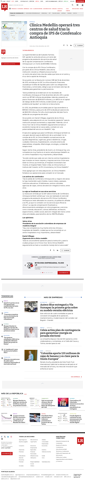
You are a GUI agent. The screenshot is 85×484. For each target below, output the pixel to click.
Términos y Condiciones (62, 451)
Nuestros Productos (61, 445)
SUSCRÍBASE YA (63, 272)
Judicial (43, 413)
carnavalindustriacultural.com (26, 476)
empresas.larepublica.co (33, 474)
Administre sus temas (8, 63)
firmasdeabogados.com (47, 474)
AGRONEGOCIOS (47, 8)
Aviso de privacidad (61, 449)
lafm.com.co (67, 476)
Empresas (21, 449)
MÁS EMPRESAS (75, 376)
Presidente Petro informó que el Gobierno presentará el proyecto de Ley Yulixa (47, 420)
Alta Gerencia (34, 439)
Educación (6, 335)
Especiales (33, 449)
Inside (43, 455)
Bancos (6, 301)
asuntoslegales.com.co (7, 474)
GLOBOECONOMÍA (37, 8)
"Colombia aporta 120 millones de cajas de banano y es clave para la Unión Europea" (60, 356)
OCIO (31, 8)
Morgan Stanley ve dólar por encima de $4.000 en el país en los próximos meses (11, 328)
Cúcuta (75, 13)
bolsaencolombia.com (62, 474)
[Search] (72, 5)
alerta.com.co (5, 478)
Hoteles (63, 13)
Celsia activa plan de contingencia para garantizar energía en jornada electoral (60, 333)
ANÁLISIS (54, 8)
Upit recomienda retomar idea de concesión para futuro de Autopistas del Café (48, 404)
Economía (44, 445)
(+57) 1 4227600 (5, 447)
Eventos (44, 449)
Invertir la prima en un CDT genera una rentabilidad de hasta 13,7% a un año (11, 305)
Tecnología (7, 357)
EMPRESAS (26, 8)
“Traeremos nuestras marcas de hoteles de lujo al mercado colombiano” (11, 317)
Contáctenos (59, 447)
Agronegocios (23, 439)
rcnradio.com (48, 476)
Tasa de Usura (56, 13)
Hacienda (6, 324)
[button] (24, 266)
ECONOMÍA (20, 8)
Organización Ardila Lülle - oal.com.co (78, 476)
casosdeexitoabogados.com (9, 476)
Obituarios (33, 457)
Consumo (21, 445)
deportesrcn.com (15, 478)
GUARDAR (79, 45)
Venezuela (44, 13)
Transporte (44, 398)
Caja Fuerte (33, 441)
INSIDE (81, 8)
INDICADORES (75, 8)
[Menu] (10, 8)
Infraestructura (34, 455)
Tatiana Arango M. (28, 50)
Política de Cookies (61, 457)
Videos (32, 465)
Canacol (12, 15)
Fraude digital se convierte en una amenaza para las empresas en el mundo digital (76, 419)
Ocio (43, 457)
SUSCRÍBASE (80, 1)
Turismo (69, 13)
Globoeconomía (46, 451)
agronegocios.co (20, 474)
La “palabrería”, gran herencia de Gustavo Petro (11, 351)
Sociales (72, 398)
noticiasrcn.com (58, 476)
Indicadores (22, 455)
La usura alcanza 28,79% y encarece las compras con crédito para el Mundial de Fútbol (19, 419)
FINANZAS (14, 8)
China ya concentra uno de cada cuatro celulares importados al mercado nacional (12, 362)
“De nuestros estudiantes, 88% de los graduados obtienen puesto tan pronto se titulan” (11, 341)
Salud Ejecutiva (46, 461)
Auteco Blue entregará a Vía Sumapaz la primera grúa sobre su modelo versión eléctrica (59, 307)
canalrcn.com (39, 476)
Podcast (21, 461)
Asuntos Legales (23, 441)
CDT (50, 13)
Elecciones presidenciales (33, 13)
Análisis (44, 439)
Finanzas (21, 451)
